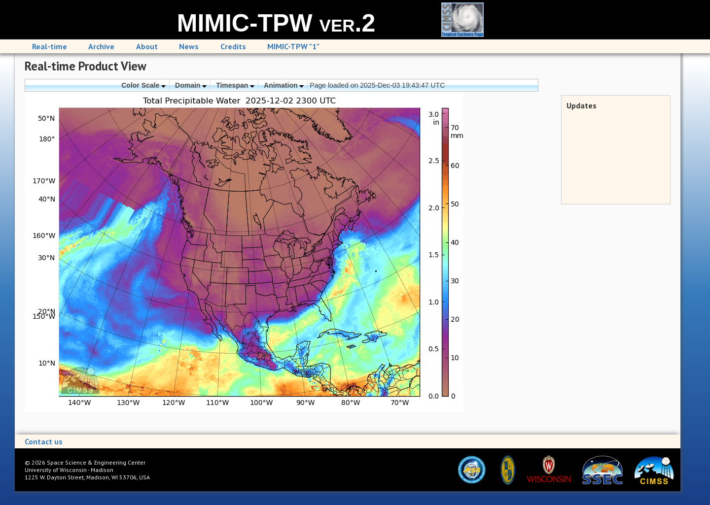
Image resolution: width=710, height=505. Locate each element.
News (189, 46)
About (147, 46)
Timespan (235, 85)
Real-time (49, 46)
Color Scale (143, 85)
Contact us (44, 441)
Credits (233, 46)
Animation (284, 85)
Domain (191, 85)
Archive (101, 46)
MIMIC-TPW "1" (293, 46)
